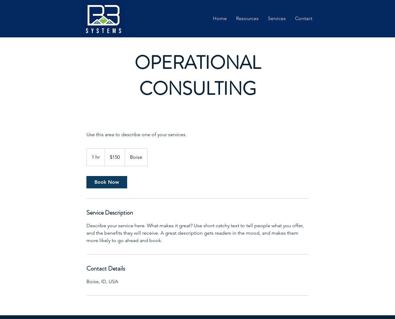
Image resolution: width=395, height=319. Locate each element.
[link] (106, 182)
